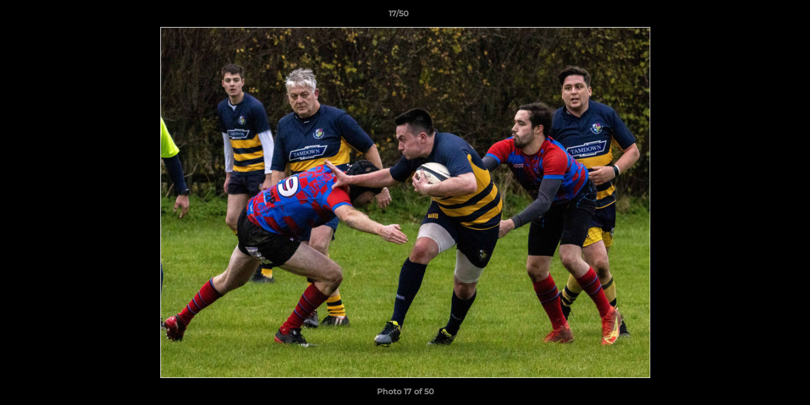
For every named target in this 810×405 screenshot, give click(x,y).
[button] (763, 16)
